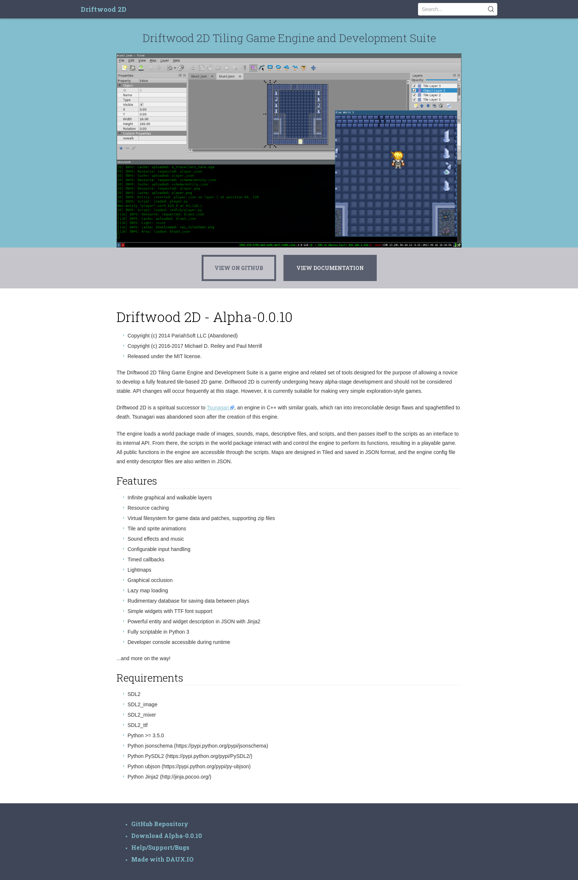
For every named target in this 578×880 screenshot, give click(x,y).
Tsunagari (218, 407)
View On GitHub (239, 267)
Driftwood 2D (103, 9)
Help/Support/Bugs (160, 847)
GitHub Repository (159, 824)
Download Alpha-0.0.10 (166, 835)
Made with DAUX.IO (162, 859)
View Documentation (330, 267)
